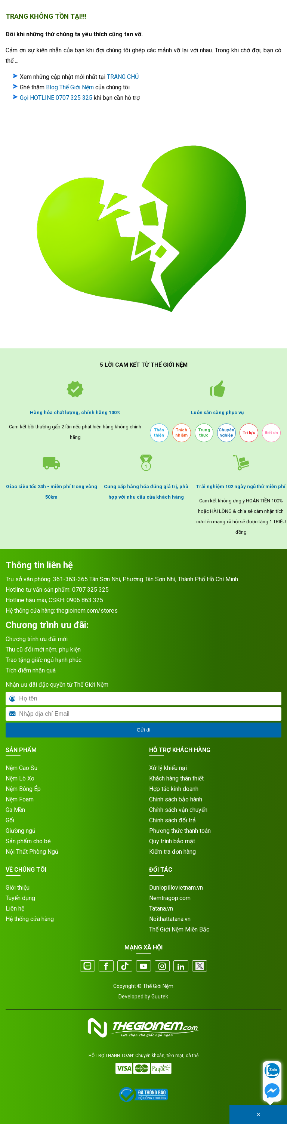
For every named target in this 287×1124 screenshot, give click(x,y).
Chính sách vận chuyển (178, 809)
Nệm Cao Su (21, 768)
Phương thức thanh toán (180, 830)
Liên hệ (15, 908)
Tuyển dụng (20, 898)
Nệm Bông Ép (23, 788)
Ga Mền (15, 809)
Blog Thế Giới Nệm (70, 87)
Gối (10, 820)
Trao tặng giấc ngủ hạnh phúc (43, 659)
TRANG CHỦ (123, 76)
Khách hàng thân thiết (176, 778)
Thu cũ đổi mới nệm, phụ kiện (43, 649)
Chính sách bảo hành (175, 799)
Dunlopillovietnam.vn (176, 887)
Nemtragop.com (170, 898)
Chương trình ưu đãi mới (37, 639)
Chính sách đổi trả (172, 820)
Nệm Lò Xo (20, 778)
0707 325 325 (90, 589)
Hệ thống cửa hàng (30, 919)
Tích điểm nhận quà (31, 670)
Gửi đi (143, 730)
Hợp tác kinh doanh (173, 788)
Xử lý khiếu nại (168, 768)
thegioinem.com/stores (87, 610)
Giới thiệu (18, 887)
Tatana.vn (161, 908)
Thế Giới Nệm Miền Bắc (179, 929)
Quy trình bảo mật (172, 841)
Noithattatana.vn (170, 919)
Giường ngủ (21, 830)
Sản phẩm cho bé (28, 841)
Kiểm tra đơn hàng (172, 851)
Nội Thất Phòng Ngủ (32, 851)
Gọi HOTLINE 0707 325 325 (56, 97)
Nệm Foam (20, 799)
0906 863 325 (85, 600)
